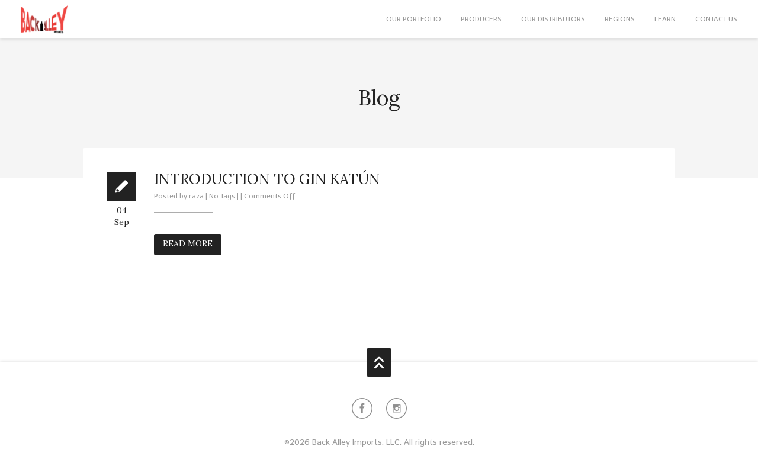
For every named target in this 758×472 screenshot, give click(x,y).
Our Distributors (553, 19)
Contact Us (716, 19)
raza (196, 196)
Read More (188, 243)
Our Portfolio (413, 19)
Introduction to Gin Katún (267, 178)
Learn (665, 19)
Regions (620, 19)
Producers (481, 19)
